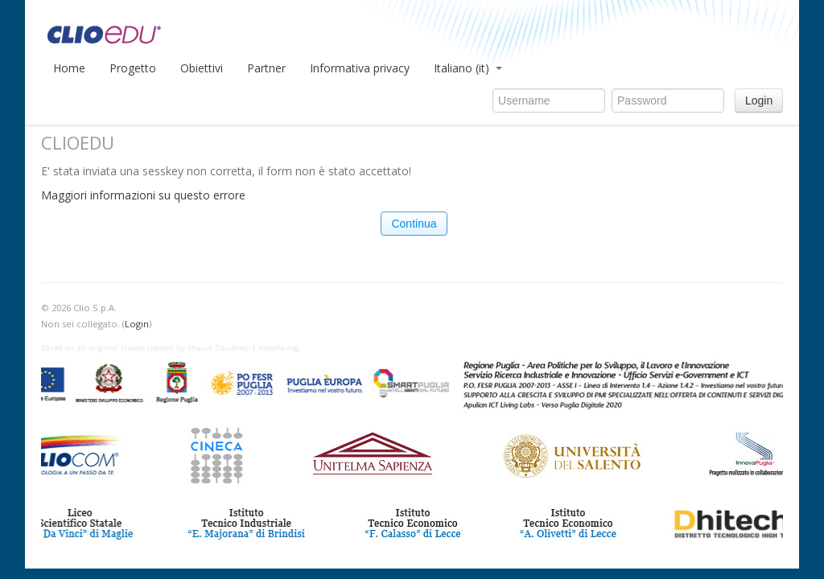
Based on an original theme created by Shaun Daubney (145, 348)
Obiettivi (201, 68)
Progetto (132, 68)
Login (758, 100)
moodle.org (278, 348)
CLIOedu (206, 32)
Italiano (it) (468, 68)
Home (69, 68)
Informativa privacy (360, 68)
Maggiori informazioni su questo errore (143, 195)
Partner (266, 68)
